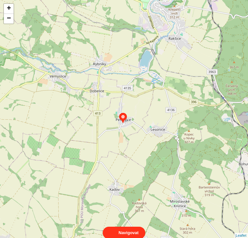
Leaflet (241, 230)
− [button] (9, 19)
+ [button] (9, 9)
